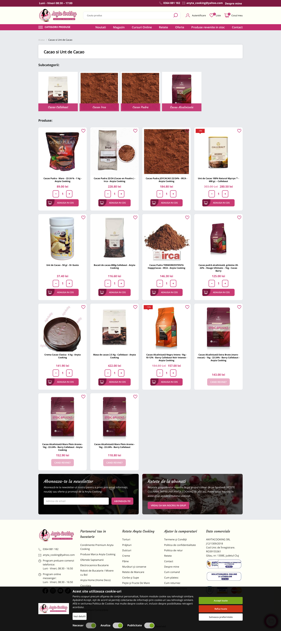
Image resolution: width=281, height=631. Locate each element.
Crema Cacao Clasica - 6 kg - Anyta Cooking (62, 356)
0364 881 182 (48, 549)
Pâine (125, 561)
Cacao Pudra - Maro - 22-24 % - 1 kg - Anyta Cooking (63, 180)
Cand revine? (218, 382)
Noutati (100, 27)
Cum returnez (172, 583)
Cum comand (172, 572)
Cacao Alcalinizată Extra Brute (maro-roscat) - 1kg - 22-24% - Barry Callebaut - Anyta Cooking (218, 357)
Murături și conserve (134, 566)
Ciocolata (85, 585)
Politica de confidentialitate (180, 545)
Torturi (126, 539)
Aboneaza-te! (122, 501)
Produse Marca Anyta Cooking (97, 554)
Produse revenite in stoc (208, 27)
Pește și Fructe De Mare (136, 583)
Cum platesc (171, 577)
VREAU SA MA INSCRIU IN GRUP (168, 505)
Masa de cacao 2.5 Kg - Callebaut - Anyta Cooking (114, 356)
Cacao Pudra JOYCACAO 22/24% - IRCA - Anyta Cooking (166, 180)
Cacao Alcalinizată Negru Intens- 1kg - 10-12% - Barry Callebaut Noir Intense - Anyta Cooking (166, 357)
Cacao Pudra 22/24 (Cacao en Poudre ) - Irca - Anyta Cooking (114, 180)
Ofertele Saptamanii (92, 560)
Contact (237, 27)
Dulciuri (126, 550)
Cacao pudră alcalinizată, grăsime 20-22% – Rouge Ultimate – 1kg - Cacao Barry (218, 268)
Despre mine (171, 566)
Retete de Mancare (133, 572)
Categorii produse (57, 27)
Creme (126, 556)
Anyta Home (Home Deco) (95, 580)
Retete (163, 27)
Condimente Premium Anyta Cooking (96, 547)
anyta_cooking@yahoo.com (56, 555)
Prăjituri (127, 545)
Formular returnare (175, 588)
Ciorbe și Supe (130, 577)
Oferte (179, 27)
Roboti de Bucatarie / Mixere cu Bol (97, 572)
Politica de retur (173, 550)
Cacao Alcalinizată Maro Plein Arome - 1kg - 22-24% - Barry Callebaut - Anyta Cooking (62, 447)
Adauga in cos (61, 203)
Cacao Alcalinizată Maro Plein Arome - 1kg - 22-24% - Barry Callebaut (114, 446)
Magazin (119, 27)
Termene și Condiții (175, 539)
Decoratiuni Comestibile (94, 610)
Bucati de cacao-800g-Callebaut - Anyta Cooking (114, 266)
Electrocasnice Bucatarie (94, 565)
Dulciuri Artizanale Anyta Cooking (94, 602)
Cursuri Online (142, 27)
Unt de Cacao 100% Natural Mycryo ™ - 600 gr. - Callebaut (218, 180)
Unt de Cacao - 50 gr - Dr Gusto (62, 265)
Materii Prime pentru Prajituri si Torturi (97, 593)
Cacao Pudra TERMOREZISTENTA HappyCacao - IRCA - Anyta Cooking (166, 266)
